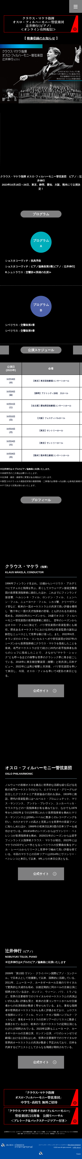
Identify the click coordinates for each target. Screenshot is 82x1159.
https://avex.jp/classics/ (74, 1145)
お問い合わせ (77, 1147)
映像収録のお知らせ (41, 38)
